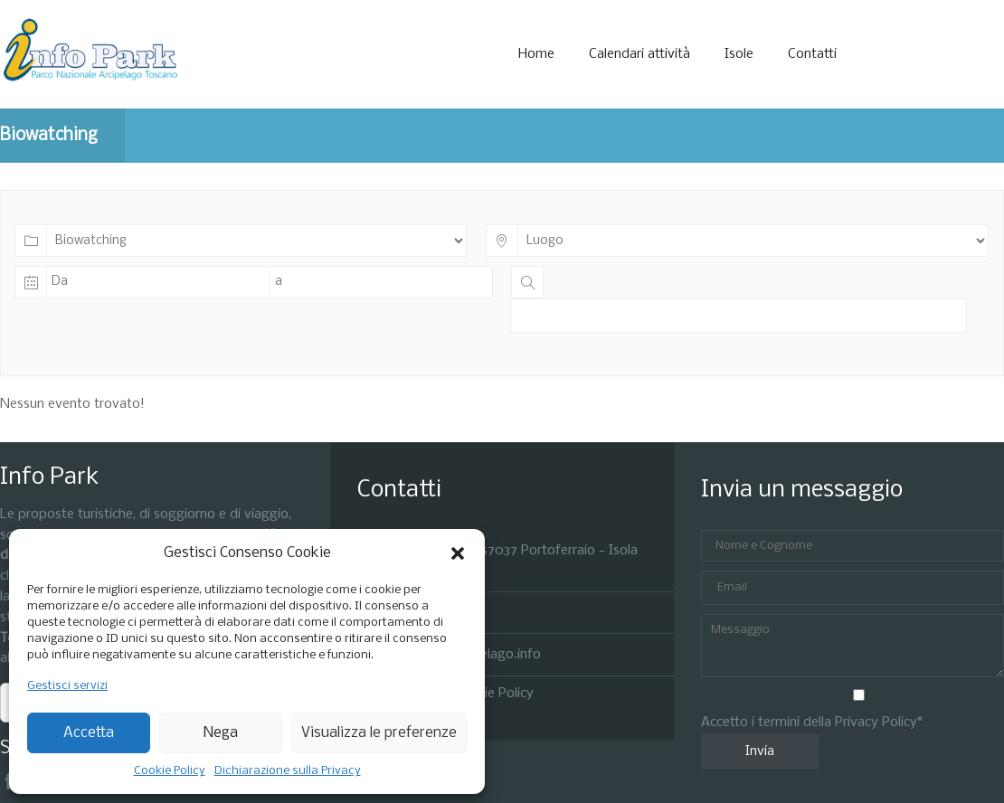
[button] (458, 553)
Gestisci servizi (67, 686)
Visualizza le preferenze (379, 733)
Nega (221, 733)
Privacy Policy (876, 722)
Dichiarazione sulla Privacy (287, 771)
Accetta (88, 733)
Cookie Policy (169, 771)
